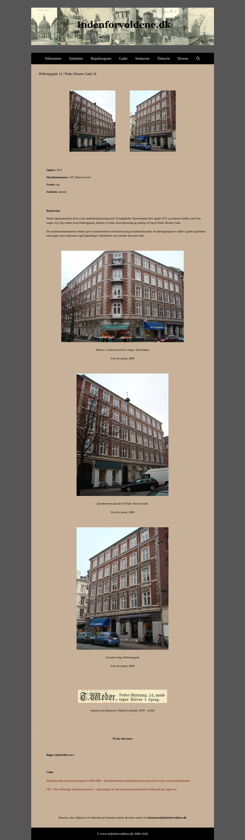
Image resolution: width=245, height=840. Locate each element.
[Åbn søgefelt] (198, 58)
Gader (123, 58)
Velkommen (53, 58)
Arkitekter (76, 58)
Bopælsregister (101, 58)
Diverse (183, 58)
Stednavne (142, 58)
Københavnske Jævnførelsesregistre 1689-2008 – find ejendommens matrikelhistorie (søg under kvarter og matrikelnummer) (118, 780)
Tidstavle (163, 58)
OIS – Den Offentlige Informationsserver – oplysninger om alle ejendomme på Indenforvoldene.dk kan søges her (112, 789)
